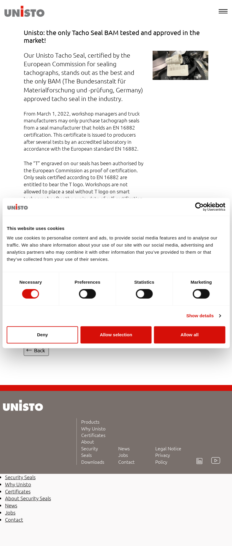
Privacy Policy (162, 458)
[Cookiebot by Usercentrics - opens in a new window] (199, 206)
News (124, 448)
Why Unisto (93, 428)
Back (39, 350)
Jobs (123, 455)
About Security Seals (89, 448)
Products (90, 421)
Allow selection (116, 334)
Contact (126, 461)
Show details (200, 315)
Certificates (93, 435)
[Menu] (223, 11)
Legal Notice (168, 448)
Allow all (189, 334)
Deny (42, 334)
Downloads (92, 461)
